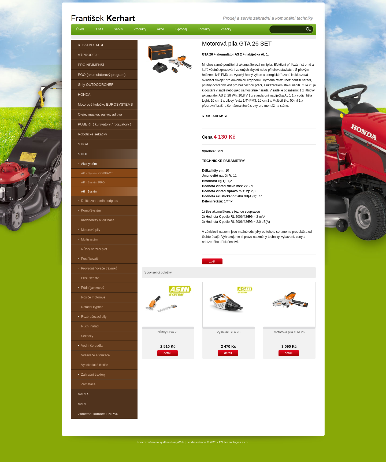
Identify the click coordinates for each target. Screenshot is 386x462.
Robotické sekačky (92, 134)
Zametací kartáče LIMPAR (98, 414)
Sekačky (87, 336)
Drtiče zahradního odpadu (99, 201)
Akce (160, 29)
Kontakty (204, 29)
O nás (99, 29)
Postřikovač (89, 259)
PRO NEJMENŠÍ (91, 65)
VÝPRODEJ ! (88, 55)
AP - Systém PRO (93, 182)
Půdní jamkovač (92, 288)
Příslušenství (90, 278)
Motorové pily (90, 230)
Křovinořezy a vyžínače (97, 220)
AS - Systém (89, 191)
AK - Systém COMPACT (97, 173)
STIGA (83, 144)
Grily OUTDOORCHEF (95, 85)
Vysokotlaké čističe (94, 365)
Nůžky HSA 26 (168, 332)
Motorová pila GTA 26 (289, 332)
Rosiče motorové (93, 297)
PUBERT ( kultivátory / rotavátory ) (104, 124)
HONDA (84, 95)
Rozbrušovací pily (94, 317)
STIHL (83, 154)
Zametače (88, 384)
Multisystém (89, 239)
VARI (82, 404)
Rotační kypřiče (92, 307)
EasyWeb (177, 442)
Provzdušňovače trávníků (99, 268)
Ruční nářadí (90, 326)
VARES (84, 394)
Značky (226, 29)
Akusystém (89, 164)
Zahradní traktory (93, 374)
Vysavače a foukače (95, 355)
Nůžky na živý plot (94, 249)
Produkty (139, 29)
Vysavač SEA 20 (228, 332)
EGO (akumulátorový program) (102, 75)
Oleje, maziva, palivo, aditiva (100, 114)
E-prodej (181, 29)
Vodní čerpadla (92, 346)
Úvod (80, 29)
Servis (118, 29)
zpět (212, 261)
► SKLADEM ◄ (90, 45)
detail (167, 353)
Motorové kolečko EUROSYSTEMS (105, 104)
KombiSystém (91, 210)
